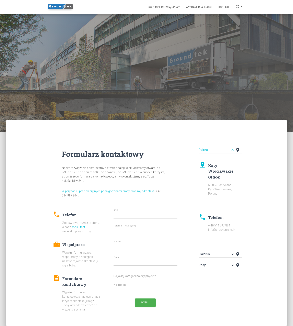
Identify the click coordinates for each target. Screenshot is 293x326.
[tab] (220, 147)
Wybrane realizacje (199, 7)
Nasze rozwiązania (164, 7)
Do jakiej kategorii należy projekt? (135, 276)
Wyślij (145, 302)
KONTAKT (224, 7)
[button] (76, 221)
